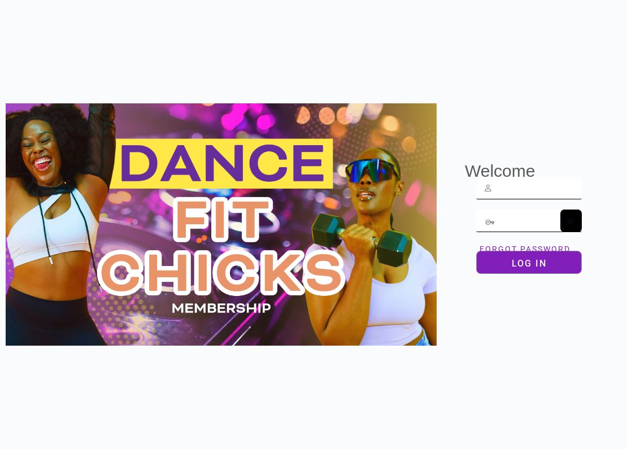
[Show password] (571, 221)
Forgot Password (525, 249)
